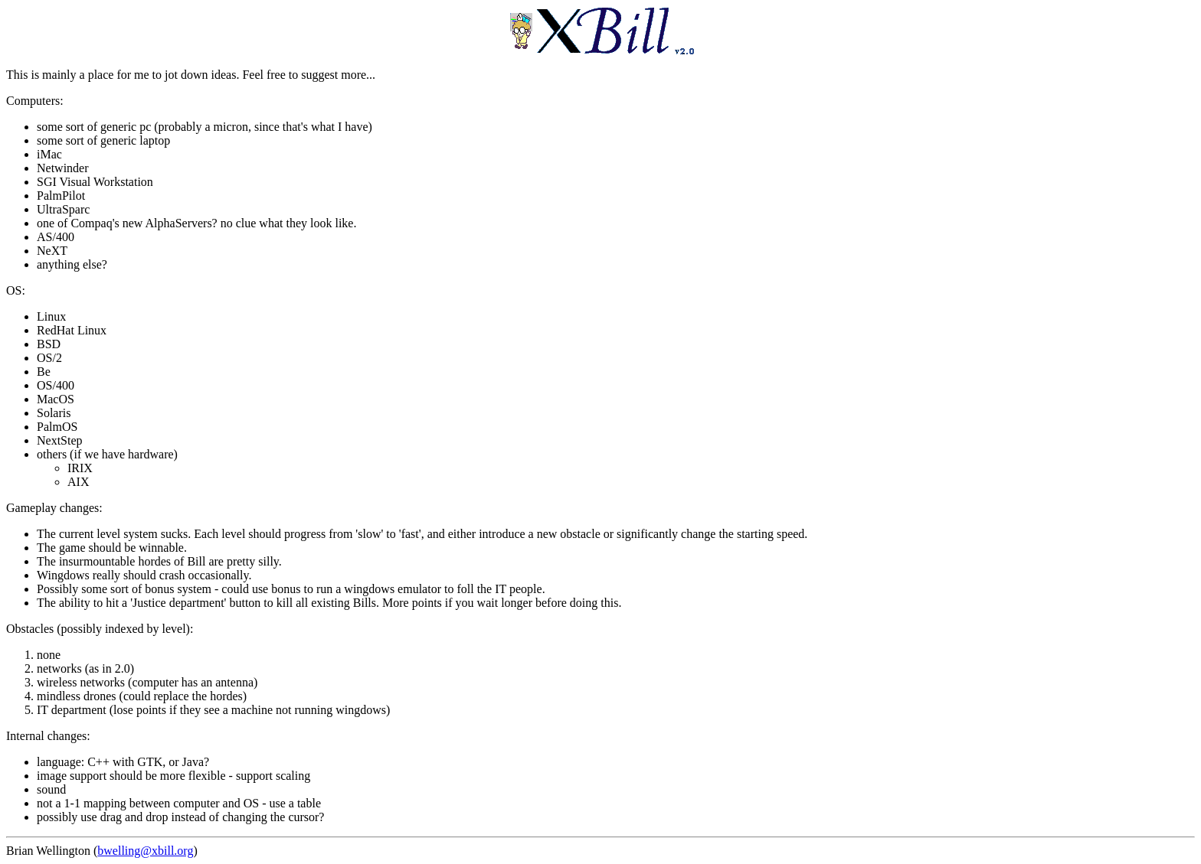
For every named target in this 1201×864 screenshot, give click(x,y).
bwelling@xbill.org (145, 850)
